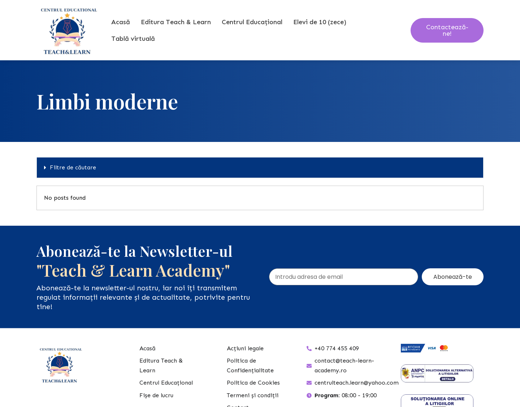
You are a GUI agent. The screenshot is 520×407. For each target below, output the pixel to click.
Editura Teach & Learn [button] (176, 22)
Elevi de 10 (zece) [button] (319, 22)
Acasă (120, 22)
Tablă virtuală (133, 39)
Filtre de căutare (73, 167)
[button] (260, 167)
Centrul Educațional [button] (252, 22)
